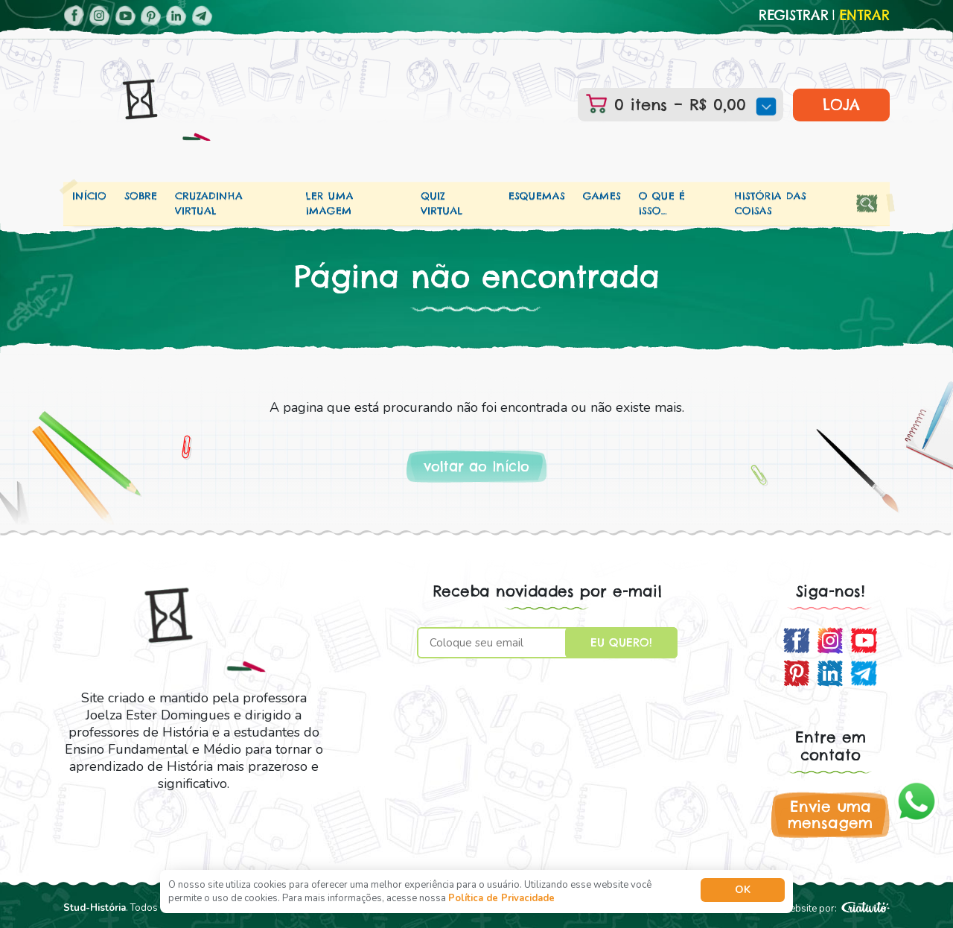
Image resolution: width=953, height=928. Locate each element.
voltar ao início (476, 466)
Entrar (864, 15)
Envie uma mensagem (830, 814)
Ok (742, 890)
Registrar (794, 15)
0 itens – (692, 105)
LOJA (841, 104)
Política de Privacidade (501, 898)
